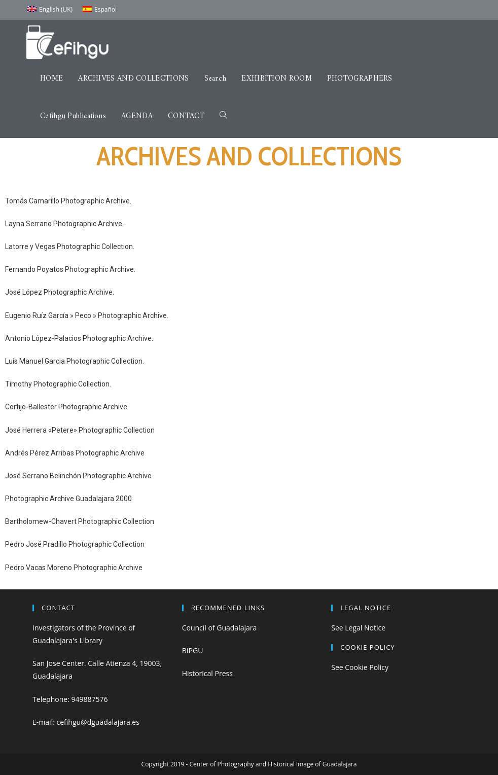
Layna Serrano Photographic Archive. (64, 224)
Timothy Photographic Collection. (58, 384)
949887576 (89, 699)
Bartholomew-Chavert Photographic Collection (79, 521)
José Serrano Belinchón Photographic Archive (78, 476)
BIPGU (192, 650)
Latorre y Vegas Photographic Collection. (69, 246)
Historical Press (207, 673)
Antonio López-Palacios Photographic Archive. (79, 338)
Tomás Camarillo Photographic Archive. (68, 201)
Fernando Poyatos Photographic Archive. (70, 269)
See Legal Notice (358, 627)
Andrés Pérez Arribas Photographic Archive (75, 453)
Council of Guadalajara (219, 627)
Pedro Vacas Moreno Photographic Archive (74, 567)
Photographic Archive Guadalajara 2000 (68, 499)
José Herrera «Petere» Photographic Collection (80, 430)
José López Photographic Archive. (59, 292)
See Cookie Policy (359, 667)
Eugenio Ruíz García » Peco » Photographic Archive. (86, 315)
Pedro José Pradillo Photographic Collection (75, 544)
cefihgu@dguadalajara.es (98, 722)
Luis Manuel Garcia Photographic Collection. (74, 361)
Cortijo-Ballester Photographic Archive (66, 407)
